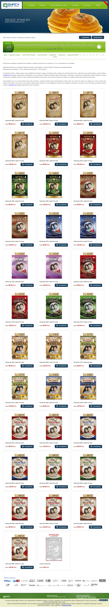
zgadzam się (103, 600)
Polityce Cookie (66, 605)
